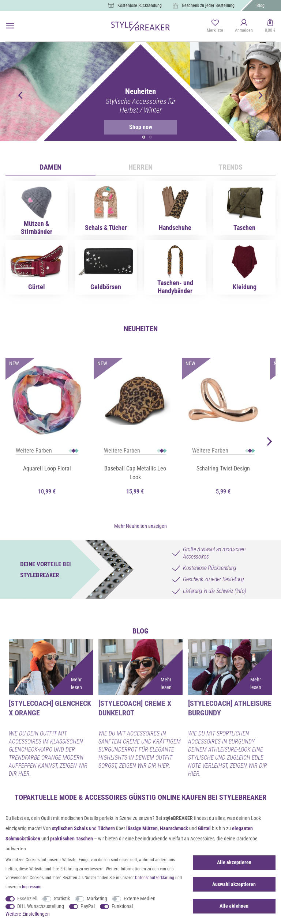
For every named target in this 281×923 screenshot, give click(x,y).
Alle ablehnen (234, 906)
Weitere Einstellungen (27, 914)
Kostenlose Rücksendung (139, 5)
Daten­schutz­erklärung (154, 877)
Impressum (31, 886)
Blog (260, 5)
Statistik (62, 898)
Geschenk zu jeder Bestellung (208, 5)
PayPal (87, 906)
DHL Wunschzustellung (40, 906)
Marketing (97, 898)
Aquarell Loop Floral (47, 468)
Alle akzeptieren (234, 862)
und (83, 824)
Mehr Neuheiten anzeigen (140, 522)
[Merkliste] (215, 26)
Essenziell (27, 898)
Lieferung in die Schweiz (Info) (214, 586)
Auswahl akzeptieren (234, 884)
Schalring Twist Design (223, 468)
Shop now (128, 127)
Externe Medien (140, 898)
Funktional (122, 906)
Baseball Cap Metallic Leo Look (135, 473)
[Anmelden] (244, 26)
